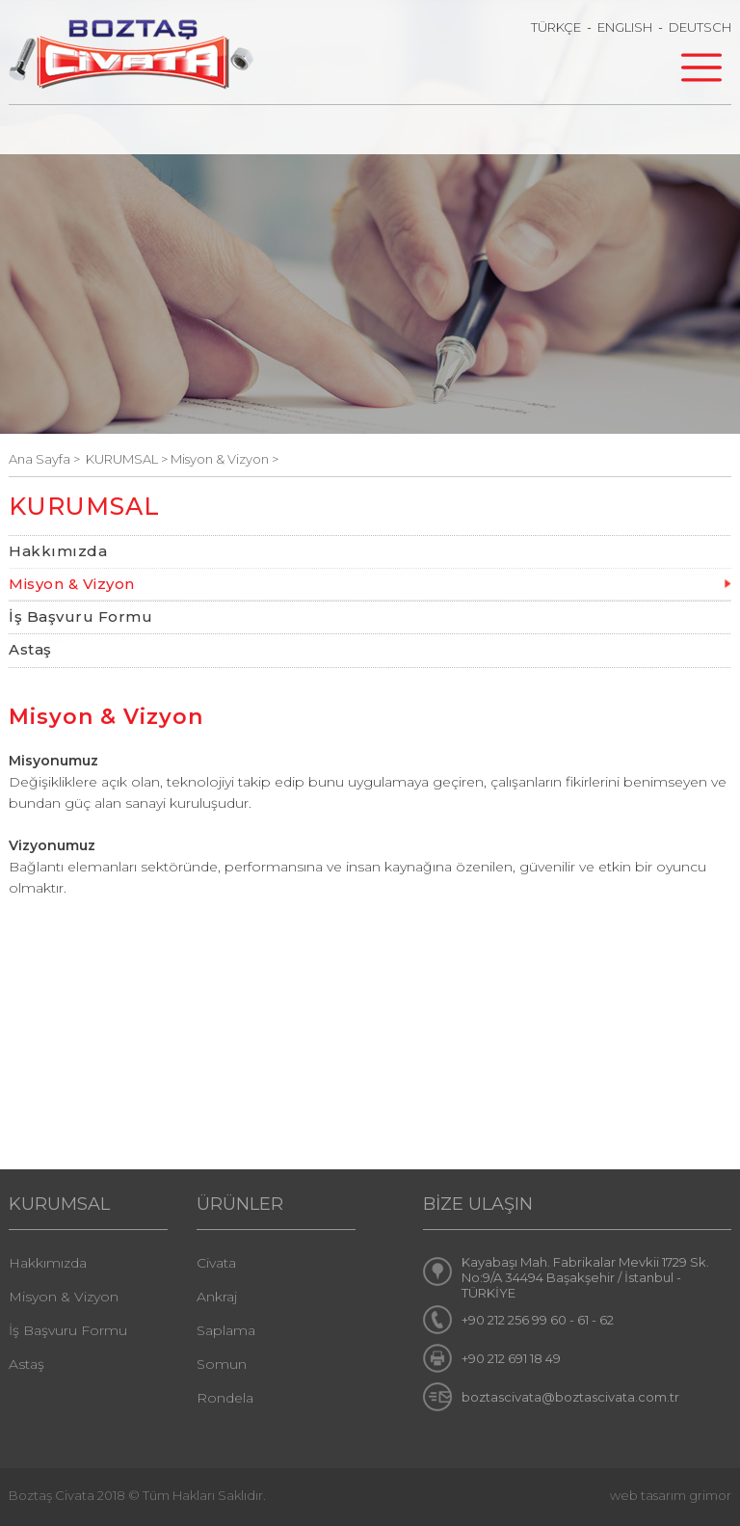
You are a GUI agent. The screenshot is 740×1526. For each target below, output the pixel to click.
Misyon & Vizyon (72, 584)
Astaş (30, 649)
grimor (710, 1495)
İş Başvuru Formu (80, 616)
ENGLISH (624, 27)
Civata (216, 1263)
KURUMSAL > (128, 459)
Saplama (226, 1330)
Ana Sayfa (41, 459)
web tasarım (648, 1495)
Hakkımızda (58, 551)
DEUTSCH (700, 27)
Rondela (225, 1397)
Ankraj (217, 1296)
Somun (222, 1364)
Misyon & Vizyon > (224, 459)
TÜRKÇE (556, 27)
